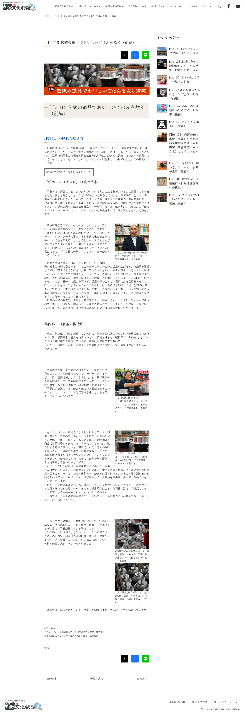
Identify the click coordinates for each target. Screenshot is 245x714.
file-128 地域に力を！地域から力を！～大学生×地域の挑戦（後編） (185, 65)
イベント (206, 6)
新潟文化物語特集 (114, 6)
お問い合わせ (177, 702)
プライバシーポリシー (227, 702)
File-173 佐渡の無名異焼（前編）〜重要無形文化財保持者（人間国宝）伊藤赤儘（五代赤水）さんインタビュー (184, 145)
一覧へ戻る (96, 678)
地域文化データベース (89, 6)
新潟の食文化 (158, 6)
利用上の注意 (200, 702)
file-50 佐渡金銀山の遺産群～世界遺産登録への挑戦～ (184, 183)
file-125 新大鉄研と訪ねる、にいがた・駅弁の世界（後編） (184, 167)
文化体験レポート (137, 6)
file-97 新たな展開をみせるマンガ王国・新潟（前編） (184, 94)
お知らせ (193, 6)
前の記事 (52, 678)
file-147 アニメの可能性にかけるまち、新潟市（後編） (184, 110)
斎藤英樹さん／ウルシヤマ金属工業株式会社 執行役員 (71, 636)
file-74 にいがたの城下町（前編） (184, 124)
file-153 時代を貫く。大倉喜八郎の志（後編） (185, 51)
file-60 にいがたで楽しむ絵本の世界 (184, 79)
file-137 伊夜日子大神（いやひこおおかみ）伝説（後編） (184, 199)
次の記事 (142, 678)
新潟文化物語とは (64, 6)
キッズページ (177, 6)
